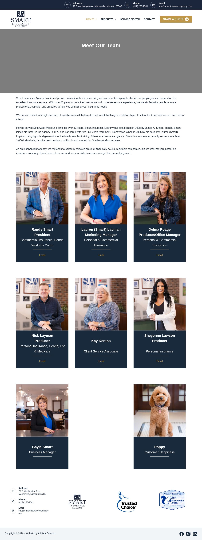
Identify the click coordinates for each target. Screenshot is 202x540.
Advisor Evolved (46, 533)
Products (109, 19)
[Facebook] (181, 534)
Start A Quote (176, 19)
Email (42, 255)
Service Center (130, 19)
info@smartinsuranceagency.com (175, 6)
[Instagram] (188, 534)
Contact (149, 19)
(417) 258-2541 (140, 6)
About (92, 19)
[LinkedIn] (195, 534)
